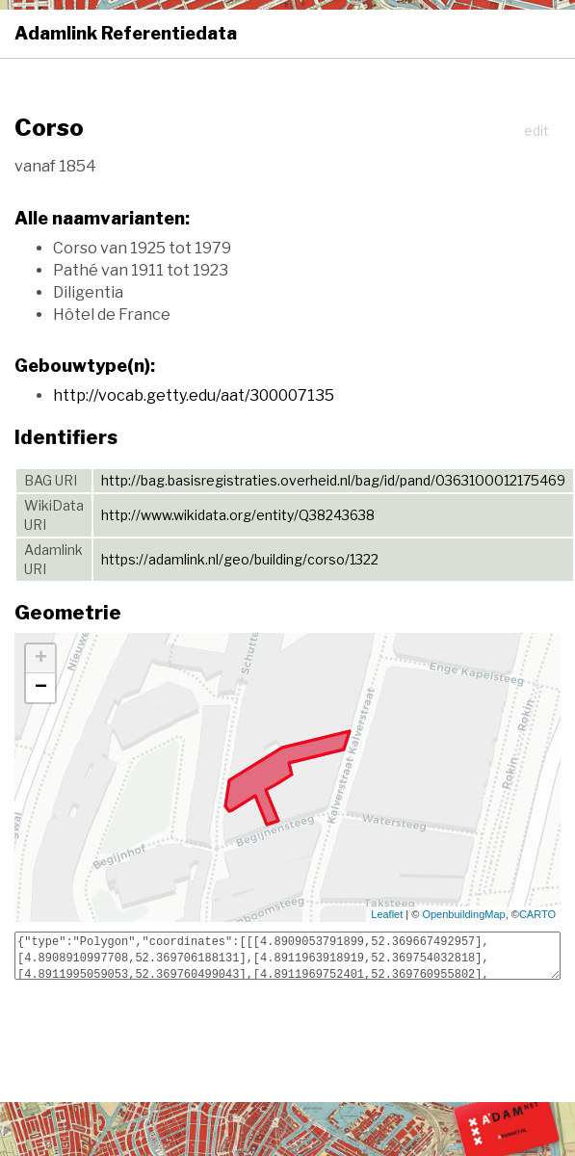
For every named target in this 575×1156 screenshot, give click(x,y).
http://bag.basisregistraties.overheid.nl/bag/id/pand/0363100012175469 (333, 480)
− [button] (41, 687)
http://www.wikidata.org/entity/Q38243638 (238, 515)
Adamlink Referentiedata (125, 33)
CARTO (537, 914)
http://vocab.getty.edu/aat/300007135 (193, 395)
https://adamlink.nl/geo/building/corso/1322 (240, 559)
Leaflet (387, 914)
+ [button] (41, 658)
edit (536, 130)
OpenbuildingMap (463, 914)
